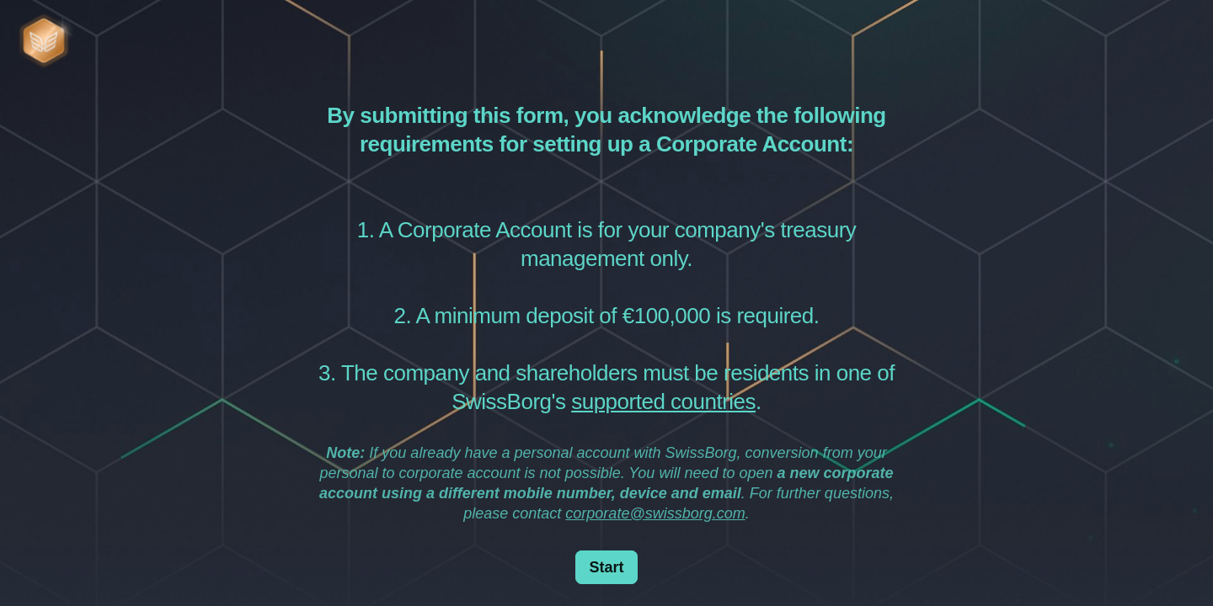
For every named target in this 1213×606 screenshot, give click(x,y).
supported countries (663, 401)
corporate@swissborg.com (655, 513)
